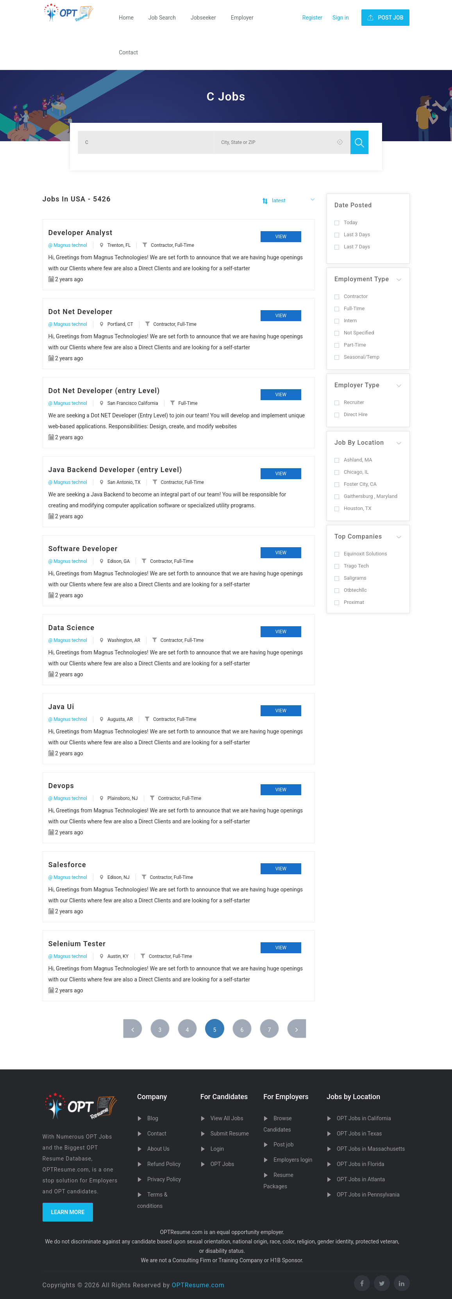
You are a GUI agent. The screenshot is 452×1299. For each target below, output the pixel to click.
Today (345, 222)
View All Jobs (227, 1118)
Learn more (68, 1212)
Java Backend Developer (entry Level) (115, 469)
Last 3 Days (352, 234)
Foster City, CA (355, 484)
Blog (152, 1118)
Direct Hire (351, 414)
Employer (242, 17)
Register (312, 17)
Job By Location (359, 442)
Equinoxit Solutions (360, 554)
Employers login (292, 1160)
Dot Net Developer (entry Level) (104, 390)
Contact (128, 52)
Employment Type (361, 279)
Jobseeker (203, 17)
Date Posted (353, 205)
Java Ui (61, 707)
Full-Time (349, 308)
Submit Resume (230, 1133)
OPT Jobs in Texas (359, 1133)
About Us (158, 1149)
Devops (61, 786)
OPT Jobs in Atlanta (361, 1179)
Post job (283, 1144)
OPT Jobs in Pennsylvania (368, 1194)
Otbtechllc (350, 590)
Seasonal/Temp (356, 357)
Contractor (351, 296)
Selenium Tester (77, 944)
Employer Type (357, 385)
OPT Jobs (222, 1164)
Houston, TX (353, 508)
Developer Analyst (80, 232)
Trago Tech (351, 566)
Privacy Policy (164, 1179)
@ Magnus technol (67, 245)
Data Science (71, 627)
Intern (345, 320)
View (280, 236)
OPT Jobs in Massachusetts (371, 1149)
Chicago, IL (351, 472)
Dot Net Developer (80, 311)
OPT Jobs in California (364, 1118)
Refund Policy (163, 1164)
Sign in (340, 17)
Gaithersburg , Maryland (365, 496)
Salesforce (67, 865)
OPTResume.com (198, 1285)
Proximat (349, 602)
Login (217, 1149)
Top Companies (358, 536)
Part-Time (350, 345)
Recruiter (349, 402)
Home (126, 17)
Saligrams (350, 578)
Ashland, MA (353, 460)
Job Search (162, 17)
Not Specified (354, 333)
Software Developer (83, 548)
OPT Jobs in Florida (360, 1164)
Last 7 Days (352, 247)
